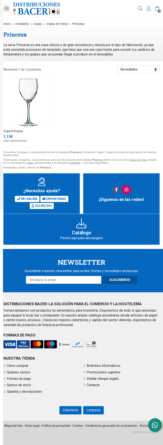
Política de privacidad (56, 425)
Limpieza (93, 410)
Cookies (77, 425)
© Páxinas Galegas (145, 432)
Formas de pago (19, 379)
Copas (29, 162)
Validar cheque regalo (103, 379)
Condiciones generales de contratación (111, 425)
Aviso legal (32, 425)
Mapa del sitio (13, 425)
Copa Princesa (13, 131)
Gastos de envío (19, 385)
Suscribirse (119, 280)
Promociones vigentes (103, 372)
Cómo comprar (17, 366)
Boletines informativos (103, 366)
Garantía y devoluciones (24, 392)
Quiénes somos (18, 372)
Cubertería (70, 410)
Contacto (93, 385)
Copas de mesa (138, 159)
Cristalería (74, 162)
